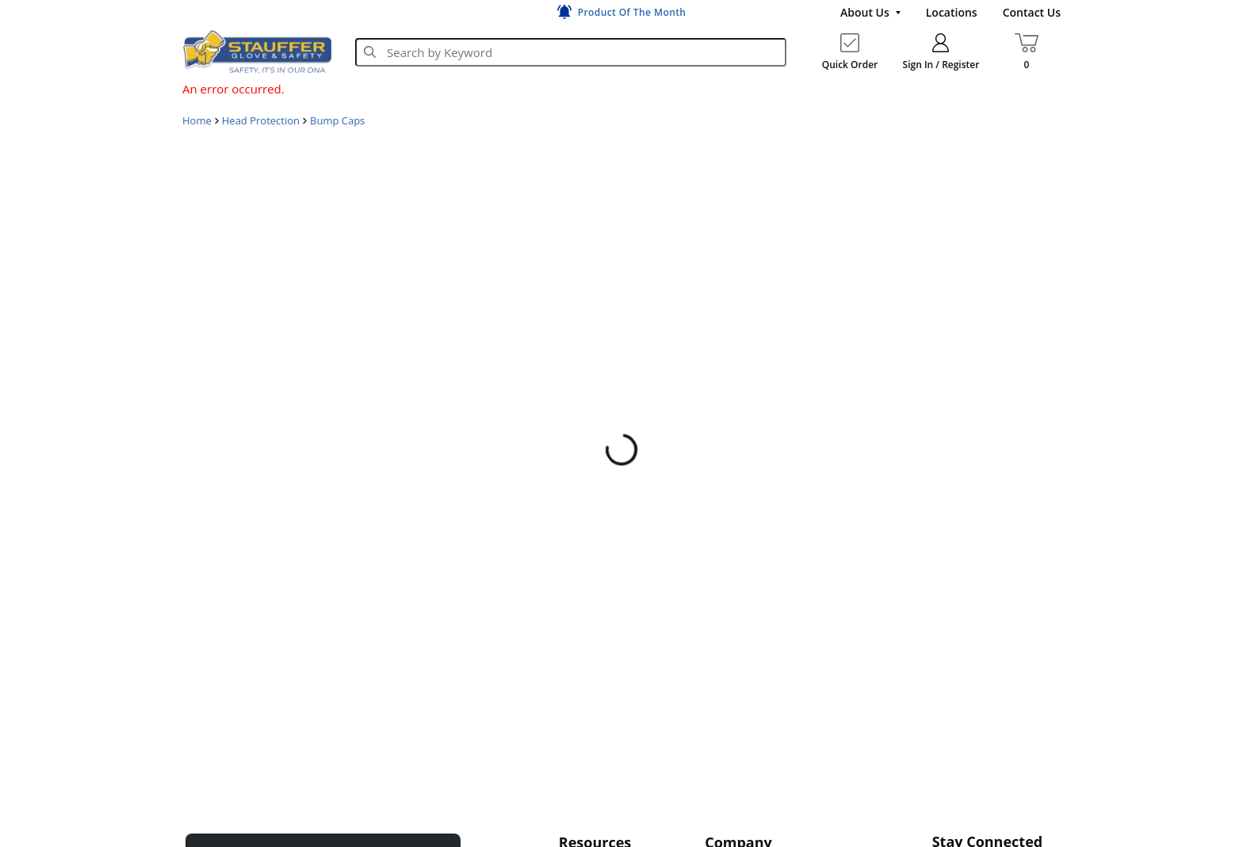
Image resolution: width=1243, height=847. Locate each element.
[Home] (256, 51)
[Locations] (951, 12)
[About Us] (870, 12)
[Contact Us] (1032, 12)
